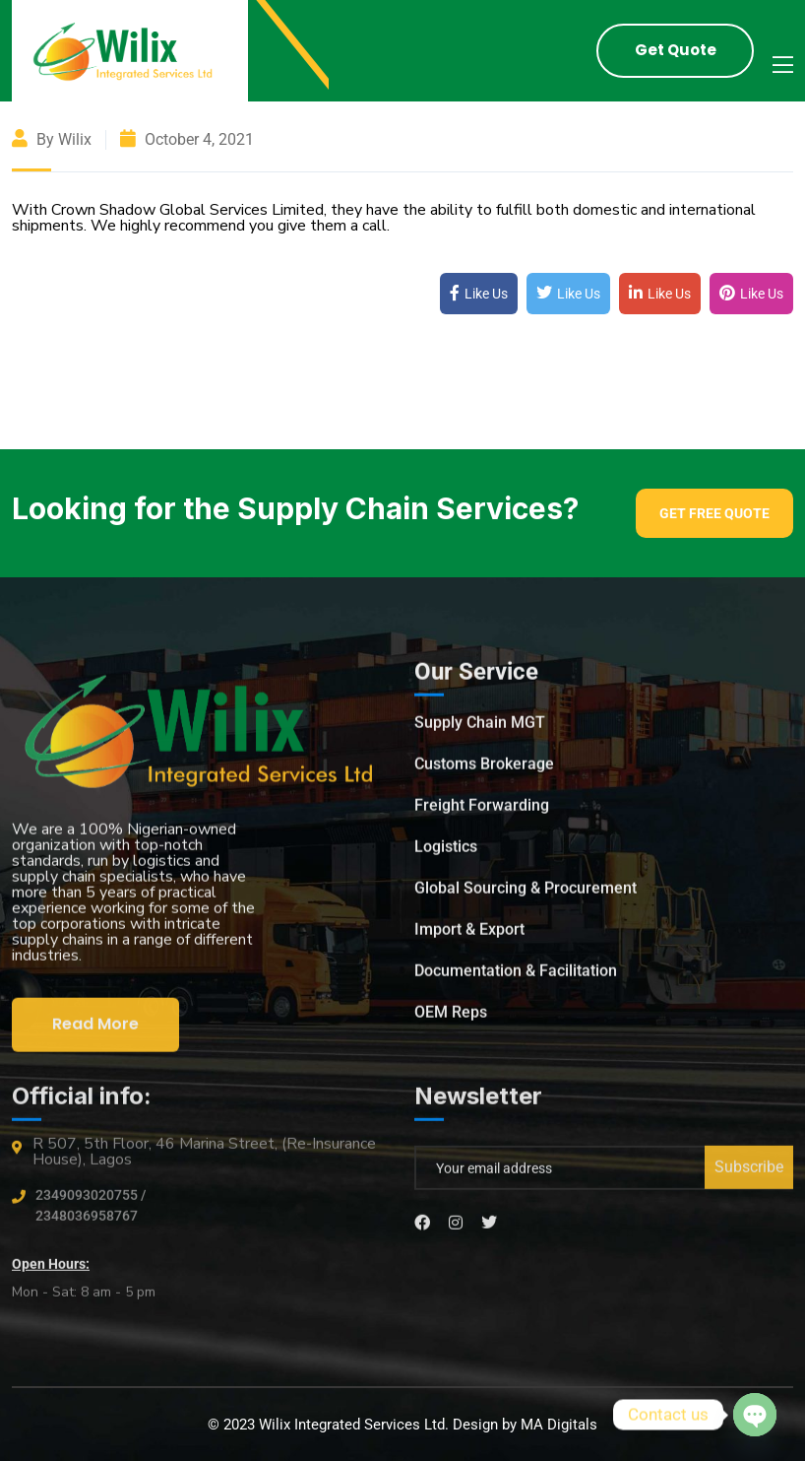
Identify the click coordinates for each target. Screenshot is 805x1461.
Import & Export (469, 934)
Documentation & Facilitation (515, 975)
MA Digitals (559, 1424)
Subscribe (748, 1172)
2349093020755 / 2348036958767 (90, 1211)
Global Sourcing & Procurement (525, 893)
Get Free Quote (714, 513)
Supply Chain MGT (479, 727)
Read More (95, 1029)
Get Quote (675, 49)
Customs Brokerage (484, 769)
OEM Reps (450, 1017)
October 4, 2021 (187, 139)
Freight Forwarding (481, 810)
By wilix (52, 139)
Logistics (445, 851)
